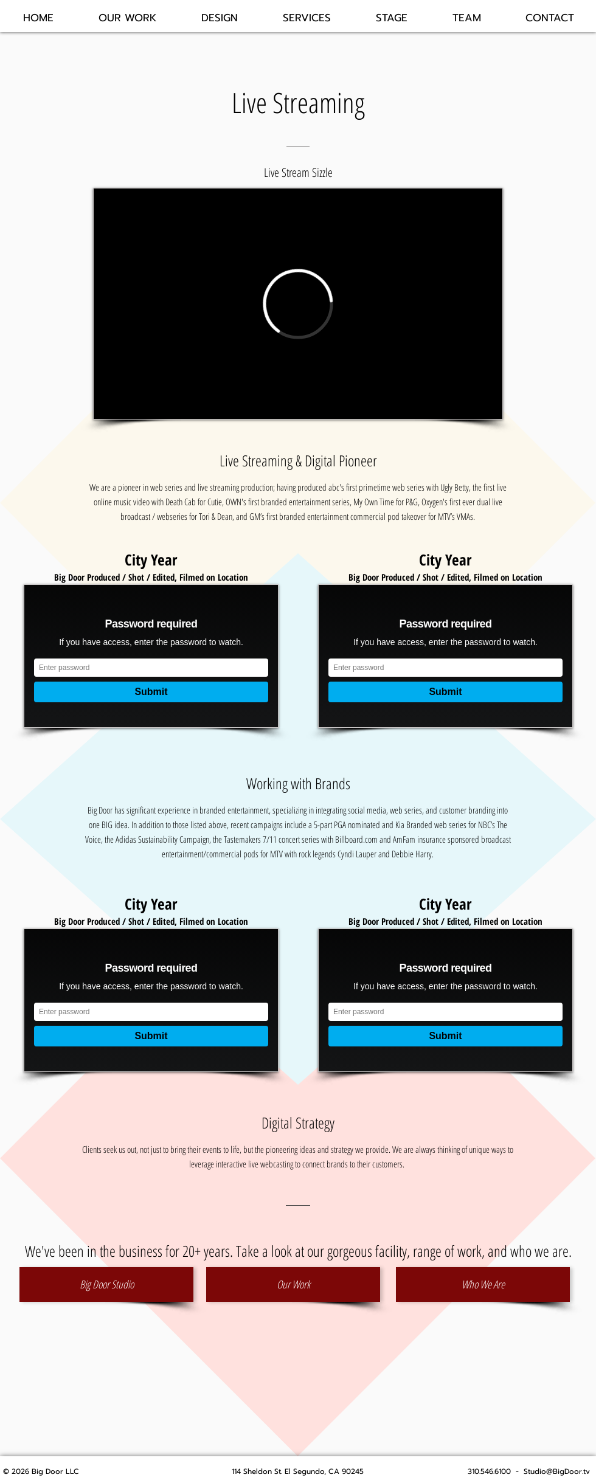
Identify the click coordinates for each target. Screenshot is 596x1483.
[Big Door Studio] (106, 1284)
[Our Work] (293, 1284)
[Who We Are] (483, 1284)
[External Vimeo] (298, 303)
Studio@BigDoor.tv (557, 1471)
